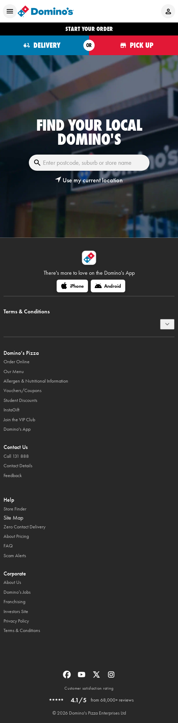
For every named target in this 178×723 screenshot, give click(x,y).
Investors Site (16, 611)
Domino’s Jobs (17, 592)
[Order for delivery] (44, 45)
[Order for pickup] (133, 45)
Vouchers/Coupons (23, 390)
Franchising (14, 602)
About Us (12, 582)
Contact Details (18, 466)
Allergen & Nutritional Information (36, 381)
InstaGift (11, 410)
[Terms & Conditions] (167, 324)
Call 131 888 (16, 456)
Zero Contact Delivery (24, 527)
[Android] (108, 286)
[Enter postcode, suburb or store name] (89, 163)
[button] (89, 180)
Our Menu (14, 371)
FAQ (8, 546)
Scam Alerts (15, 556)
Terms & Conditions (22, 630)
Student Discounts (20, 400)
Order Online (17, 362)
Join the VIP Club (19, 420)
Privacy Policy (16, 621)
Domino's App (17, 429)
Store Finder (15, 509)
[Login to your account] (168, 11)
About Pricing (16, 536)
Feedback (13, 475)
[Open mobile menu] (10, 11)
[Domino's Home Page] (46, 11)
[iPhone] (72, 286)
